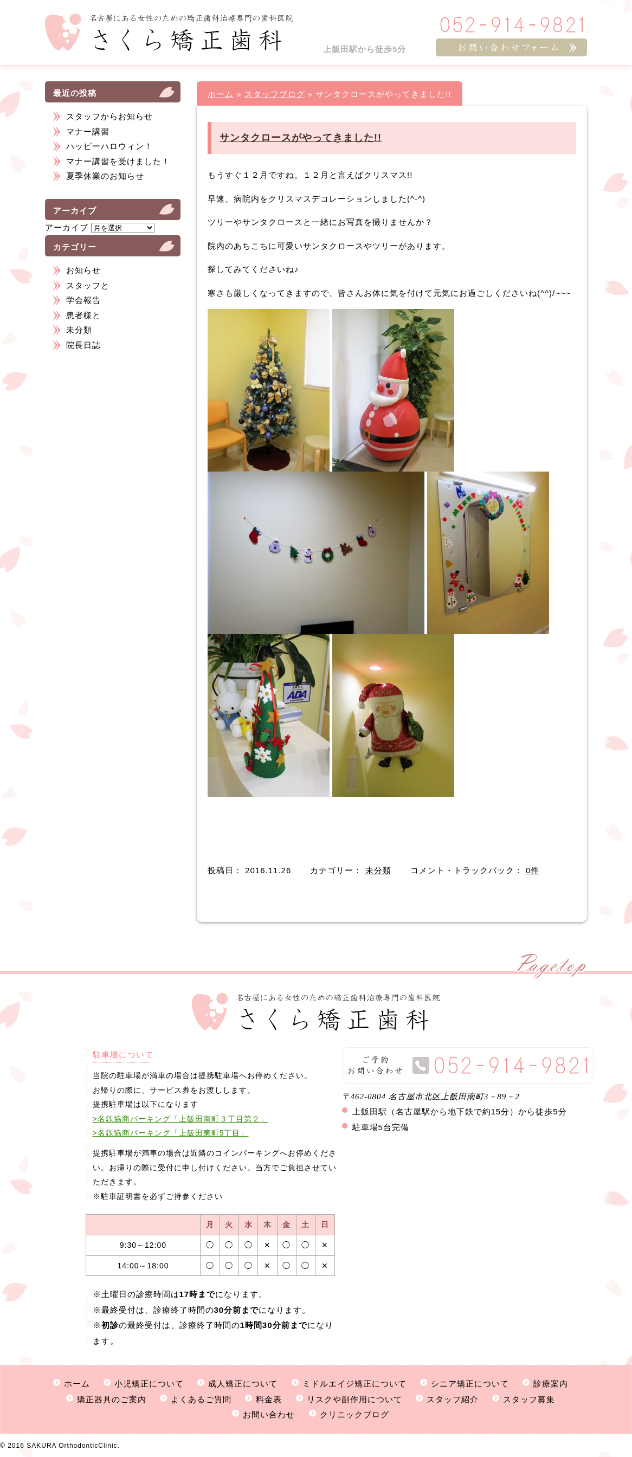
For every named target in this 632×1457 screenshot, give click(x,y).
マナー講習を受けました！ (118, 161)
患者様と (83, 315)
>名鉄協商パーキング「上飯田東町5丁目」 (171, 1133)
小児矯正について (149, 1383)
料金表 (269, 1399)
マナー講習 (87, 131)
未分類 (79, 329)
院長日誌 (83, 345)
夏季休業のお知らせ (105, 175)
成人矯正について (243, 1383)
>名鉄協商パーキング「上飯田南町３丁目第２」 (180, 1118)
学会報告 (83, 300)
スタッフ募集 (529, 1399)
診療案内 (550, 1383)
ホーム (221, 94)
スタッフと (87, 285)
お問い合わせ (269, 1414)
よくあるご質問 (201, 1399)
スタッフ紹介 (453, 1399)
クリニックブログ (354, 1414)
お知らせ (83, 270)
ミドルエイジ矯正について (354, 1383)
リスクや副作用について (354, 1399)
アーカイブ (66, 227)
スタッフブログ (274, 94)
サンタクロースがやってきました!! (301, 137)
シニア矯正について (470, 1383)
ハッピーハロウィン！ (109, 146)
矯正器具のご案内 (111, 1399)
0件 (532, 870)
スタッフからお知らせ (109, 116)
